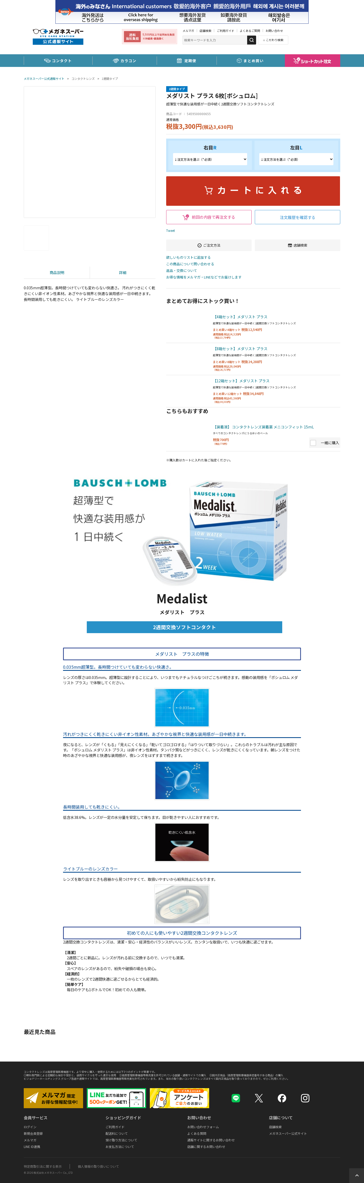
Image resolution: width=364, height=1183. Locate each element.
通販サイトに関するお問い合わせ (211, 1140)
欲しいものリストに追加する (188, 257)
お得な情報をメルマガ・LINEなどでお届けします (204, 277)
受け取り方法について (121, 1140)
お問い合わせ (274, 30)
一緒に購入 (330, 442)
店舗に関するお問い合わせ (206, 1146)
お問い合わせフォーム (203, 1127)
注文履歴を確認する (297, 217)
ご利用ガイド (225, 30)
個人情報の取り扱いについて (98, 1166)
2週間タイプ (110, 78)
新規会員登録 (33, 1133)
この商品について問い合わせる (190, 264)
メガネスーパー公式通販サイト (44, 78)
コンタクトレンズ (83, 78)
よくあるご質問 (250, 30)
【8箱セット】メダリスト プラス (240, 348)
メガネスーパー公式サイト (288, 1133)
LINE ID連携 (32, 1146)
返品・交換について (181, 270)
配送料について (117, 1133)
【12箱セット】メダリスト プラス (241, 380)
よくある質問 (196, 1133)
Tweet (170, 230)
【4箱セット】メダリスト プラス (240, 316)
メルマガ (188, 30)
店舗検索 (205, 30)
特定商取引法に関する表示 (43, 1166)
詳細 (122, 272)
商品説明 (57, 272)
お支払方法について (120, 1146)
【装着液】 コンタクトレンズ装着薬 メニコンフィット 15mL (263, 426)
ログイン (30, 1127)
